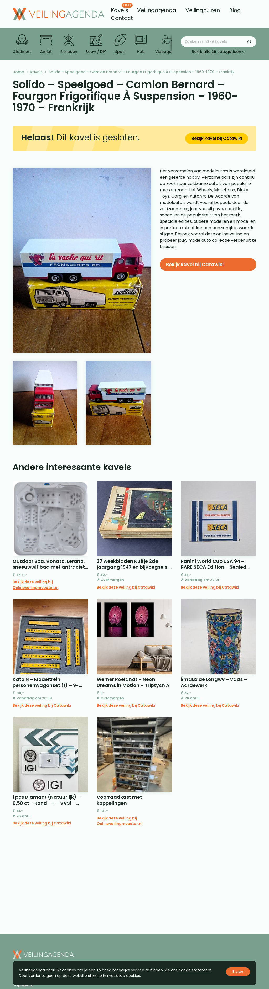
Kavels (36, 72)
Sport (120, 44)
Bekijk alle (218, 51)
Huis (141, 44)
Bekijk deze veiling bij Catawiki (126, 587)
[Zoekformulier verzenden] (249, 41)
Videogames (167, 44)
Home (18, 72)
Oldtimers (22, 44)
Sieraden (68, 44)
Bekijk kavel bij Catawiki (217, 138)
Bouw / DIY (96, 44)
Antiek (46, 44)
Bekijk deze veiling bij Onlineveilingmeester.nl (35, 584)
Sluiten (238, 971)
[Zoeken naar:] (218, 41)
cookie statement (195, 970)
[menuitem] (119, 10)
